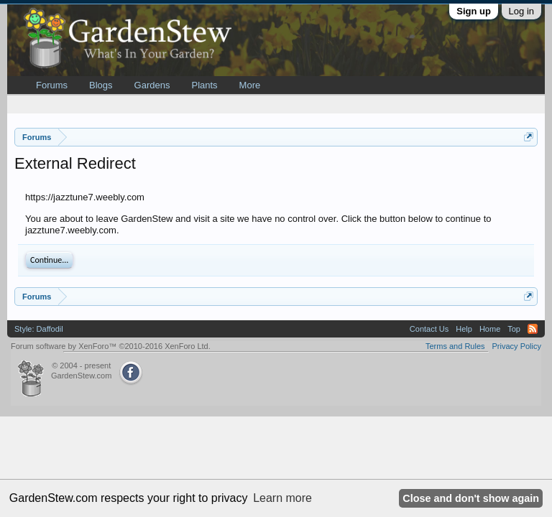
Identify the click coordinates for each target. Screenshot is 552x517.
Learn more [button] (282, 498)
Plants (204, 85)
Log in (521, 11)
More (250, 85)
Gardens (152, 85)
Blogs (101, 85)
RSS (533, 329)
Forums (52, 85)
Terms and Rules (455, 346)
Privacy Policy (516, 346)
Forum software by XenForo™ (111, 346)
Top (513, 329)
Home (489, 329)
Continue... (49, 260)
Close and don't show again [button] (470, 498)
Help (464, 329)
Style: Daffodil (38, 329)
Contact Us (429, 329)
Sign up (473, 11)
